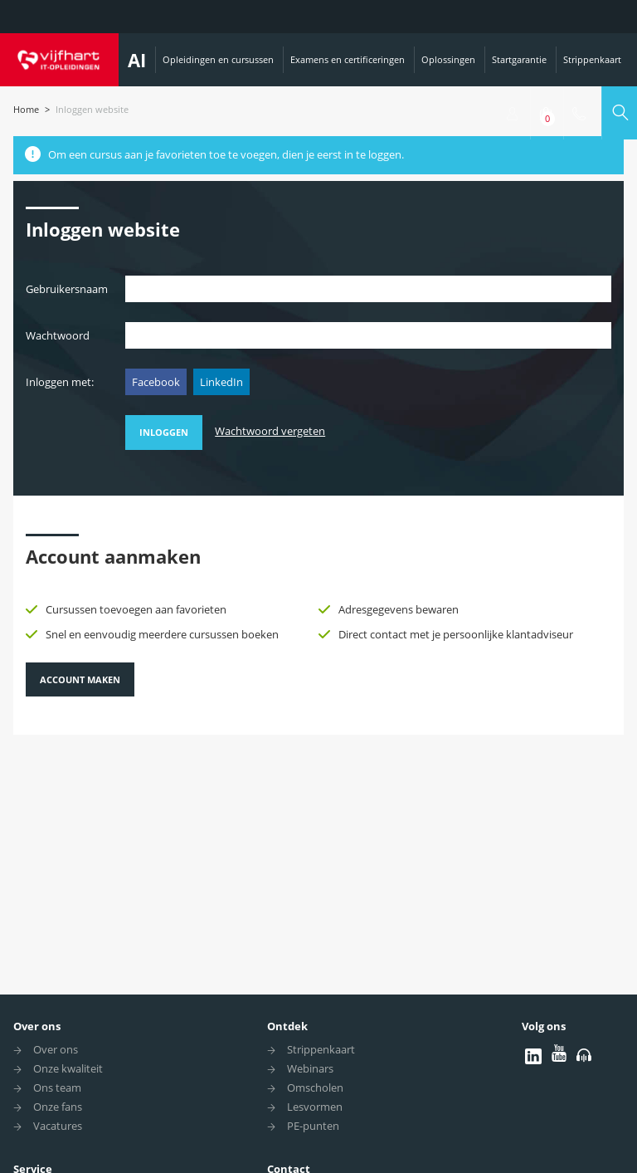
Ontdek (287, 1026)
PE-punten (313, 1125)
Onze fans (57, 1106)
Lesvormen (315, 1106)
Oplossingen (448, 59)
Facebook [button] (156, 381)
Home (26, 109)
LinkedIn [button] (221, 381)
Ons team (57, 1087)
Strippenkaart (592, 59)
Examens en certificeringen (347, 59)
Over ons (37, 1026)
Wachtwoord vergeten (270, 430)
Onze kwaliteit (68, 1068)
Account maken (80, 679)
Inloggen (163, 432)
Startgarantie (519, 59)
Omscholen (315, 1087)
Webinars (310, 1068)
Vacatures (57, 1125)
